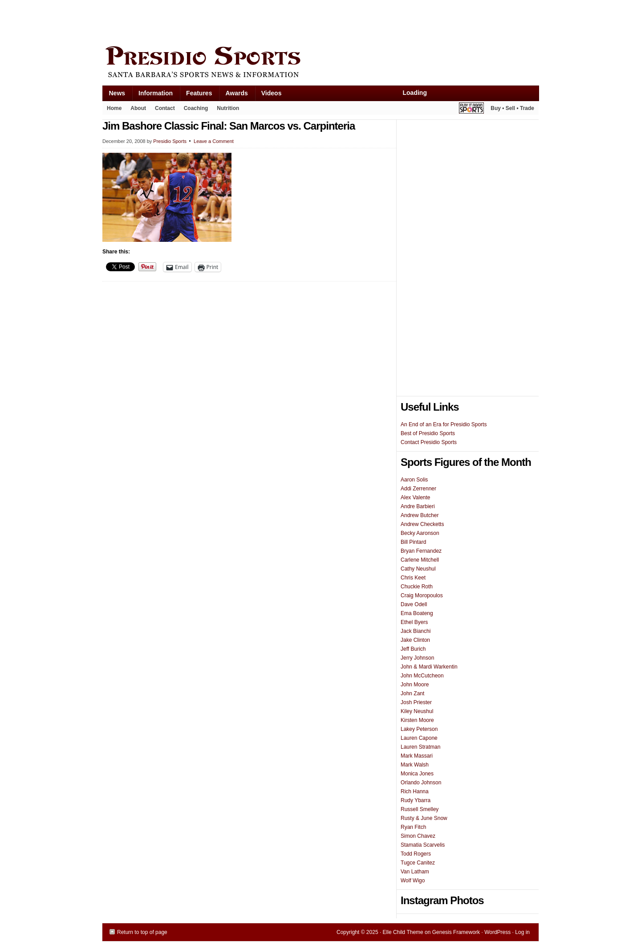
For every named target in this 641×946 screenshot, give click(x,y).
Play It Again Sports (471, 109)
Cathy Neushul (418, 569)
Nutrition (228, 108)
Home (114, 108)
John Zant (412, 693)
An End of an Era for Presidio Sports (444, 424)
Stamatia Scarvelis (423, 845)
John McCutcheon (422, 676)
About (136, 110)
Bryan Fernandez (421, 551)
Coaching (196, 108)
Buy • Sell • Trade (512, 108)
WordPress (497, 932)
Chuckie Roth (417, 586)
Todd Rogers (416, 854)
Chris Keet (413, 578)
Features (195, 95)
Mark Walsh (415, 765)
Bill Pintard (413, 542)
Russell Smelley (419, 809)
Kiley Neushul (417, 711)
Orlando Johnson (421, 782)
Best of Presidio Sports (428, 433)
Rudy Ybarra (415, 800)
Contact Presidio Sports (429, 442)
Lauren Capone (419, 738)
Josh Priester (416, 702)
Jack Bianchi (415, 631)
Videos (271, 93)
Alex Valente (415, 497)
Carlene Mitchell (420, 560)
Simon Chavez (418, 836)
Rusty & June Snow (424, 818)
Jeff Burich (413, 649)
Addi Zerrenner (418, 488)
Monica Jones (417, 774)
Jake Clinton (415, 640)
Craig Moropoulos (422, 595)
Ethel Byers (414, 622)
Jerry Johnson (417, 658)
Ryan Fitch (413, 827)
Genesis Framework (456, 932)
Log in (522, 932)
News (114, 95)
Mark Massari (417, 756)
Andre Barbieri (418, 506)
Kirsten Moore (417, 720)
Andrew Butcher (419, 515)
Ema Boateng (417, 613)
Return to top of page (142, 932)
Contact (165, 108)
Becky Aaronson (420, 533)
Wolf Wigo (413, 880)
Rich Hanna (415, 791)
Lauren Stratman (420, 747)
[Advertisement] (264, 21)
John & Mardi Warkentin (429, 667)
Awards (233, 95)
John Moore (415, 684)
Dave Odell (414, 604)
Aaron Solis (414, 480)
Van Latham (415, 872)
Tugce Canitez (418, 863)
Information (152, 95)
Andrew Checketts (422, 524)
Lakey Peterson (419, 729)
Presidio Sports (320, 63)
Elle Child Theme (403, 932)
